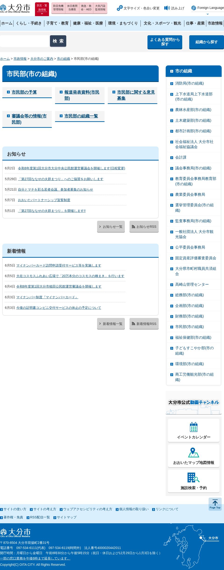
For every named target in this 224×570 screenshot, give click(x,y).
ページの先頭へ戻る (215, 504)
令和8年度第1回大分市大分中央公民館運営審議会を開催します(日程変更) (71, 168)
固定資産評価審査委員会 (195, 258)
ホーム (5, 59)
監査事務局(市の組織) (193, 221)
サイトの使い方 (15, 509)
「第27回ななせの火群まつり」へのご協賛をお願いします (60, 179)
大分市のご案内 (41, 59)
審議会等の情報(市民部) (29, 119)
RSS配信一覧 (40, 517)
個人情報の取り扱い (134, 509)
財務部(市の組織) (189, 316)
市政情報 (20, 59)
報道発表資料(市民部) (81, 95)
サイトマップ (67, 517)
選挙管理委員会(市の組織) (194, 207)
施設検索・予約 (194, 488)
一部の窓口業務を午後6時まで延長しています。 (35, 558)
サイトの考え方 (44, 509)
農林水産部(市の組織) (193, 110)
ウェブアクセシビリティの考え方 (87, 509)
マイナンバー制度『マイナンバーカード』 (47, 297)
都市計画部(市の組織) (193, 131)
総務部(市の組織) (189, 295)
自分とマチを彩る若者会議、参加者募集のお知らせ (55, 189)
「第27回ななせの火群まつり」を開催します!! (51, 211)
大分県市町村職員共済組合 (195, 271)
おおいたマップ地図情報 (193, 463)
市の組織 (63, 59)
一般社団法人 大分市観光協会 (194, 234)
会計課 (180, 157)
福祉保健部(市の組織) (193, 337)
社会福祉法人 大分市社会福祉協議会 (194, 144)
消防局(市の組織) (189, 83)
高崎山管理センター (192, 284)
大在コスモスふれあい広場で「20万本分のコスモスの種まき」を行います (70, 276)
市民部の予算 (24, 92)
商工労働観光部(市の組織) (194, 376)
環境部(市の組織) (189, 364)
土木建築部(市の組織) (193, 120)
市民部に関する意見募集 (136, 95)
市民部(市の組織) (189, 327)
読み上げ (177, 8)
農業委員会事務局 (190, 194)
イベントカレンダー (193, 437)
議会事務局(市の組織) (193, 168)
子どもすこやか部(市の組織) (194, 350)
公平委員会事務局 (190, 247)
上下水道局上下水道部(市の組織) (194, 96)
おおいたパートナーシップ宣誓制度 (44, 200)
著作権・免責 (13, 517)
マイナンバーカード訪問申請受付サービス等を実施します (58, 265)
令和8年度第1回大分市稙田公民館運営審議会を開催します (59, 286)
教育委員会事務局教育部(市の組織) (195, 181)
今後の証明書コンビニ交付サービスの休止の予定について (58, 308)
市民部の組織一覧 (81, 116)
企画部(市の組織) (189, 306)
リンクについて (167, 509)
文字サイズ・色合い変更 (142, 8)
